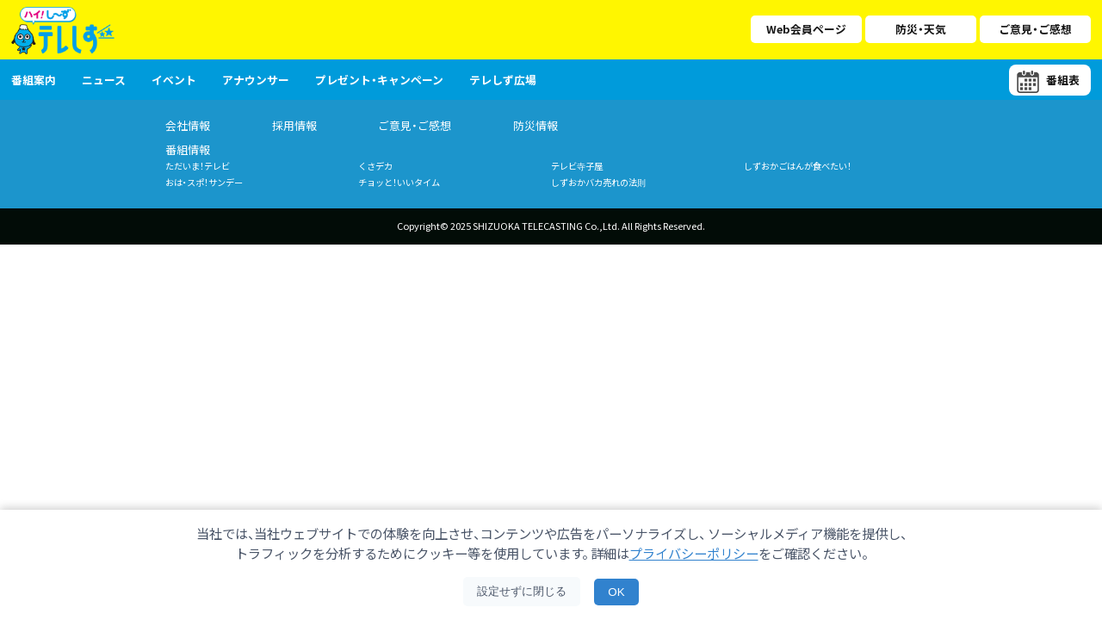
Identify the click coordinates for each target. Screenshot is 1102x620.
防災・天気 (920, 29)
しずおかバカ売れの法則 (598, 182)
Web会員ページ (806, 29)
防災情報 (535, 125)
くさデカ (375, 165)
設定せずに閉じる (521, 591)
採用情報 (294, 125)
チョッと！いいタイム (399, 182)
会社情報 (187, 125)
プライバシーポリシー (693, 552)
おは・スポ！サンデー (204, 182)
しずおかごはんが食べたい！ (797, 165)
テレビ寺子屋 (577, 165)
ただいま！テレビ (197, 165)
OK (616, 592)
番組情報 (187, 149)
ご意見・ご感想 (1035, 29)
